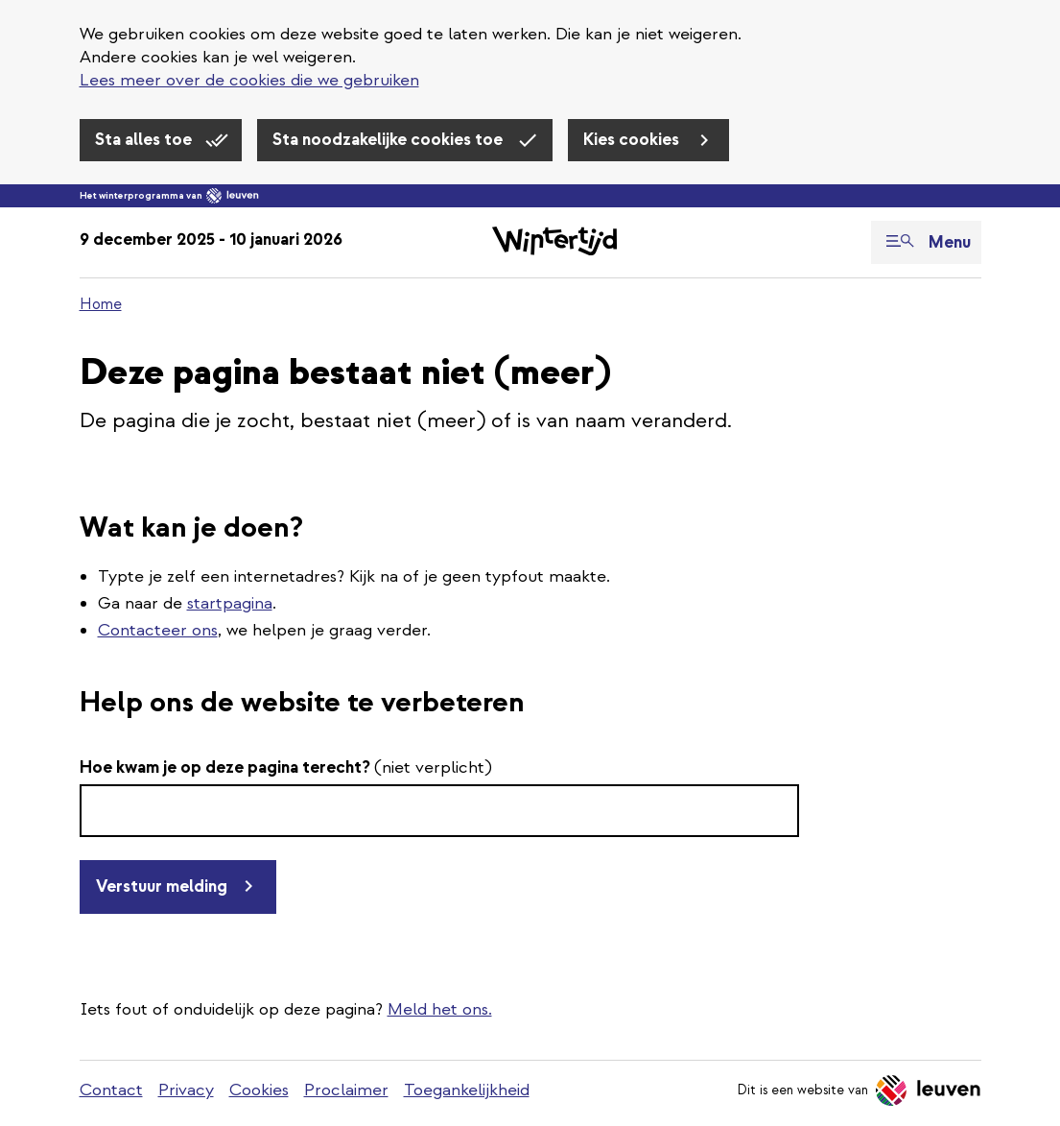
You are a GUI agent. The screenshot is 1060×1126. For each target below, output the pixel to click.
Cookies (259, 1090)
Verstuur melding (161, 886)
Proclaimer (346, 1090)
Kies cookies (633, 140)
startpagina (229, 603)
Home (101, 304)
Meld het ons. (440, 1009)
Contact (111, 1090)
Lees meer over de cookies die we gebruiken (249, 80)
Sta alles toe (145, 140)
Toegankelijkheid (467, 1090)
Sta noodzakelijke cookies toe (389, 140)
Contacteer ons (158, 630)
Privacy (186, 1090)
